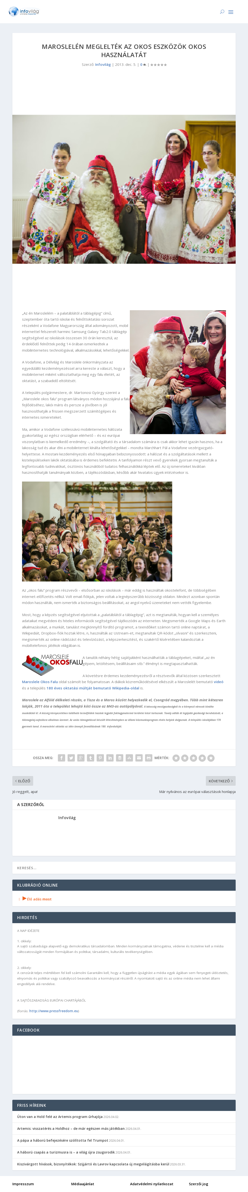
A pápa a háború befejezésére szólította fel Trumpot (62, 1140)
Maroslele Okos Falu (40, 681)
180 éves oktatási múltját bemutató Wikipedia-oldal (92, 688)
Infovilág (103, 64)
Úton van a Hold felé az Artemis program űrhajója (60, 1116)
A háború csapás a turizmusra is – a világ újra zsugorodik (66, 1152)
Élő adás (34, 899)
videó (219, 681)
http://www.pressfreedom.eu (53, 1011)
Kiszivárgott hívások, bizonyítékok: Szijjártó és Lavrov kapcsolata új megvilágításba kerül (93, 1164)
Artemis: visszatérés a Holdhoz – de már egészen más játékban (71, 1128)
